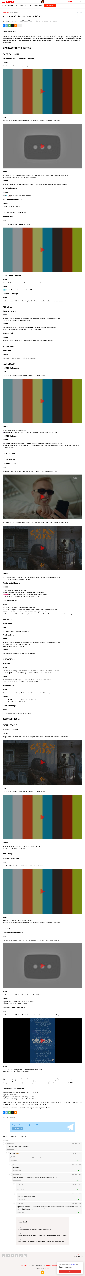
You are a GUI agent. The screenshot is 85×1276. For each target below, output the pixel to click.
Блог (17, 1153)
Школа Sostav (50, 6)
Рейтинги (23, 6)
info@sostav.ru (79, 1254)
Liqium (47, 1268)
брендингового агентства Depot (55, 1265)
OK (70, 1271)
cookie (73, 1264)
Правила (8, 1140)
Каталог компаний (35, 6)
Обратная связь (49, 1262)
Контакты (30, 1262)
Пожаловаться (10, 1149)
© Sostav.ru (24, 1265)
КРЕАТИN (12, 1153)
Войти (4, 1140)
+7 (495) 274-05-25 (78, 1256)
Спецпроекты (13, 6)
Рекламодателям (39, 1262)
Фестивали (23, 1221)
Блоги (4, 6)
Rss (56, 1262)
